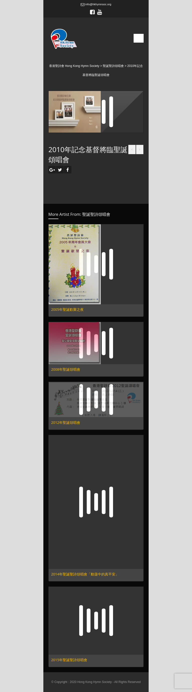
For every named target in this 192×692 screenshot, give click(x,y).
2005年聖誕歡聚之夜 (67, 309)
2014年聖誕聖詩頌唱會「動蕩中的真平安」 (85, 574)
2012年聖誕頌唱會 (65, 422)
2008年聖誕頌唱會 (65, 369)
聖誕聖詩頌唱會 (96, 214)
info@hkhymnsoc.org (96, 4)
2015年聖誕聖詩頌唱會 (69, 659)
